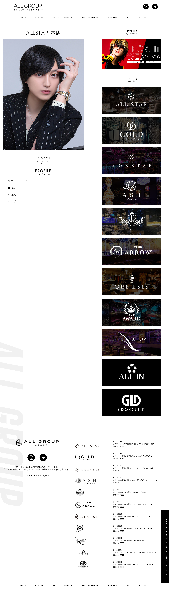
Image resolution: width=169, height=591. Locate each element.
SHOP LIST (112, 17)
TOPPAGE (22, 17)
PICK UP (39, 17)
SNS (127, 17)
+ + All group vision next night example (166, 547)
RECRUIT (142, 17)
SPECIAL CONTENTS (62, 17)
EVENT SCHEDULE (89, 17)
